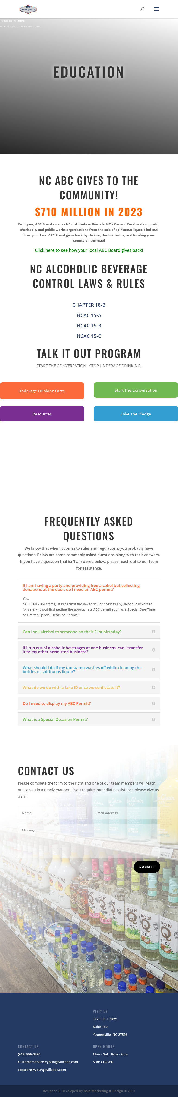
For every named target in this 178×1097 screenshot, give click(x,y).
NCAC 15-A (89, 315)
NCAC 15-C (89, 336)
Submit (147, 866)
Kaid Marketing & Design (103, 1091)
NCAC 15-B (89, 325)
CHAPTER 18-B (88, 305)
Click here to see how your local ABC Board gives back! (89, 250)
